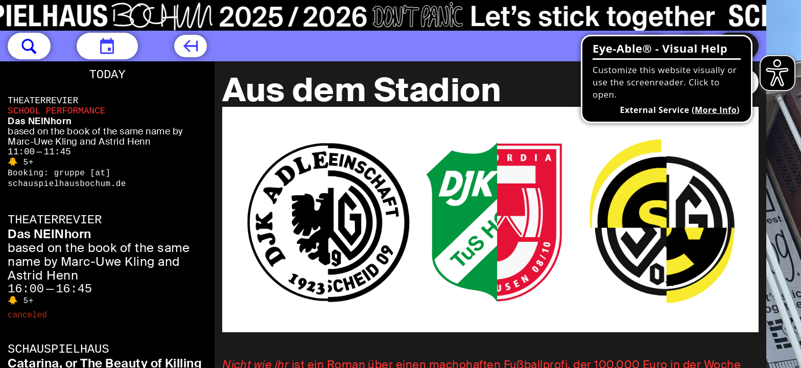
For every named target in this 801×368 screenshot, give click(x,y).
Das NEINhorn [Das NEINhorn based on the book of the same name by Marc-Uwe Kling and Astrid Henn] (40, 121)
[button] (29, 46)
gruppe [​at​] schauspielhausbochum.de (67, 179)
